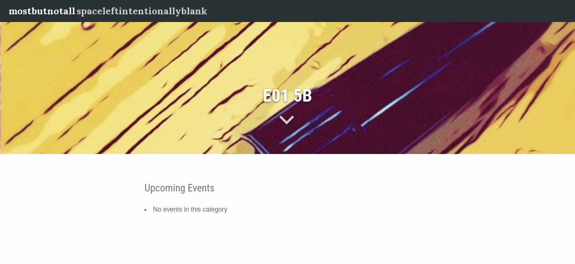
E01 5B (287, 95)
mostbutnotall (42, 11)
